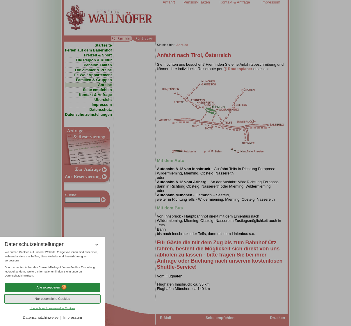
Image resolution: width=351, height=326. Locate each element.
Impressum (72, 317)
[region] (52, 264)
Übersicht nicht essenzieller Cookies (52, 308)
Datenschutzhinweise (40, 317)
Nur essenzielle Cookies (52, 298)
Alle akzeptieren (52, 287)
